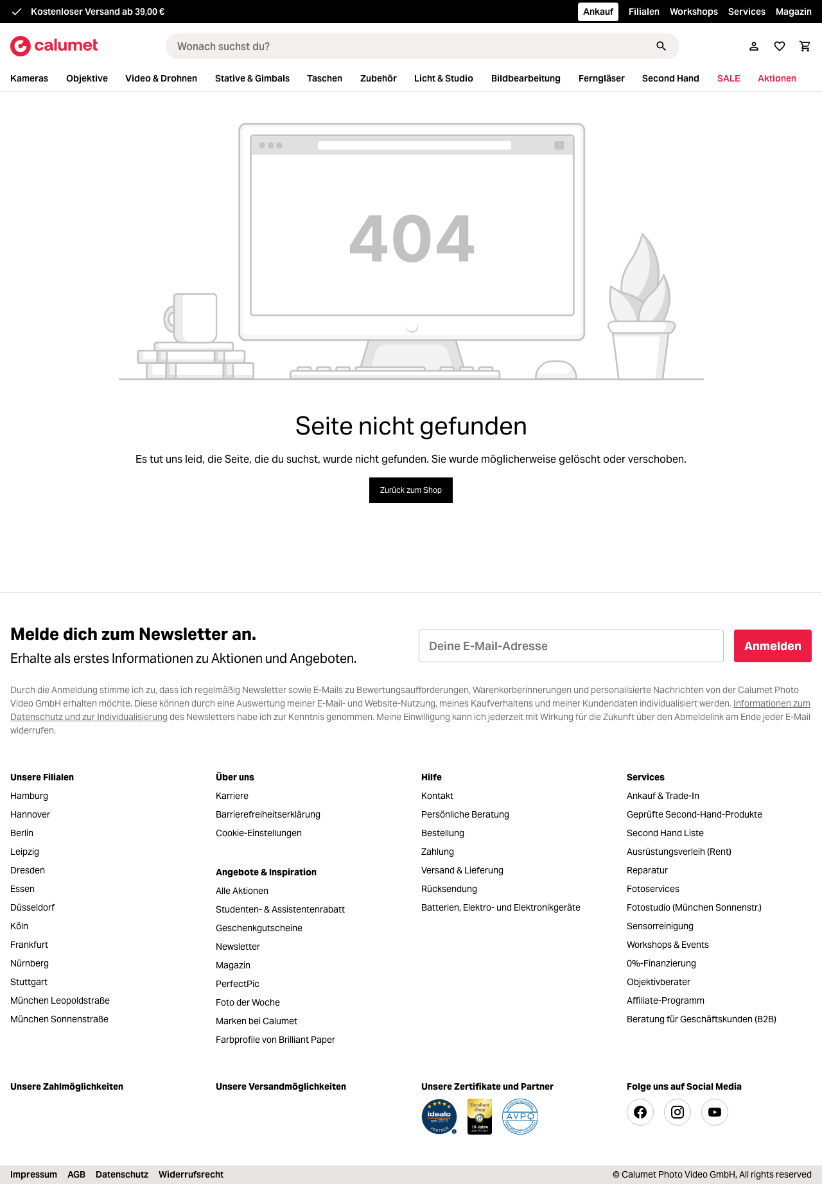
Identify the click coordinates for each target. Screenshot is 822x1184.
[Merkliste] (779, 46)
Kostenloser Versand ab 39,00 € (97, 11)
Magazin (794, 11)
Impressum (33, 1174)
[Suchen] (661, 46)
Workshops (694, 11)
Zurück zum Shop (411, 490)
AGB (76, 1174)
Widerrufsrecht (191, 1174)
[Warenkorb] (805, 46)
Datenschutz (122, 1174)
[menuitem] (37, 78)
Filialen (644, 11)
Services (746, 11)
